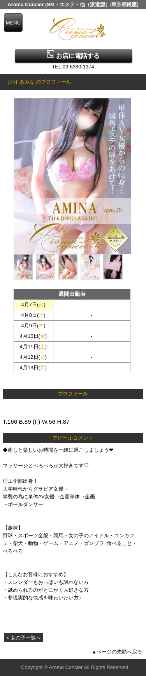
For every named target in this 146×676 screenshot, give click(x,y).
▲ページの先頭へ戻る (116, 652)
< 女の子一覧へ (23, 638)
